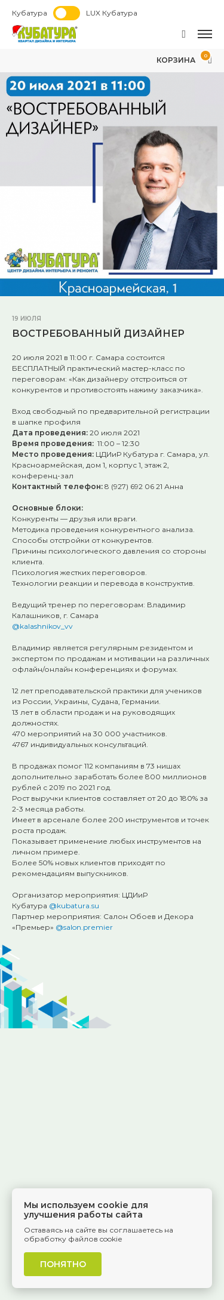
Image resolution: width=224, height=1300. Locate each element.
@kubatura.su (74, 905)
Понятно (63, 1264)
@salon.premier (84, 927)
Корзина (184, 60)
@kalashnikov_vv (42, 626)
